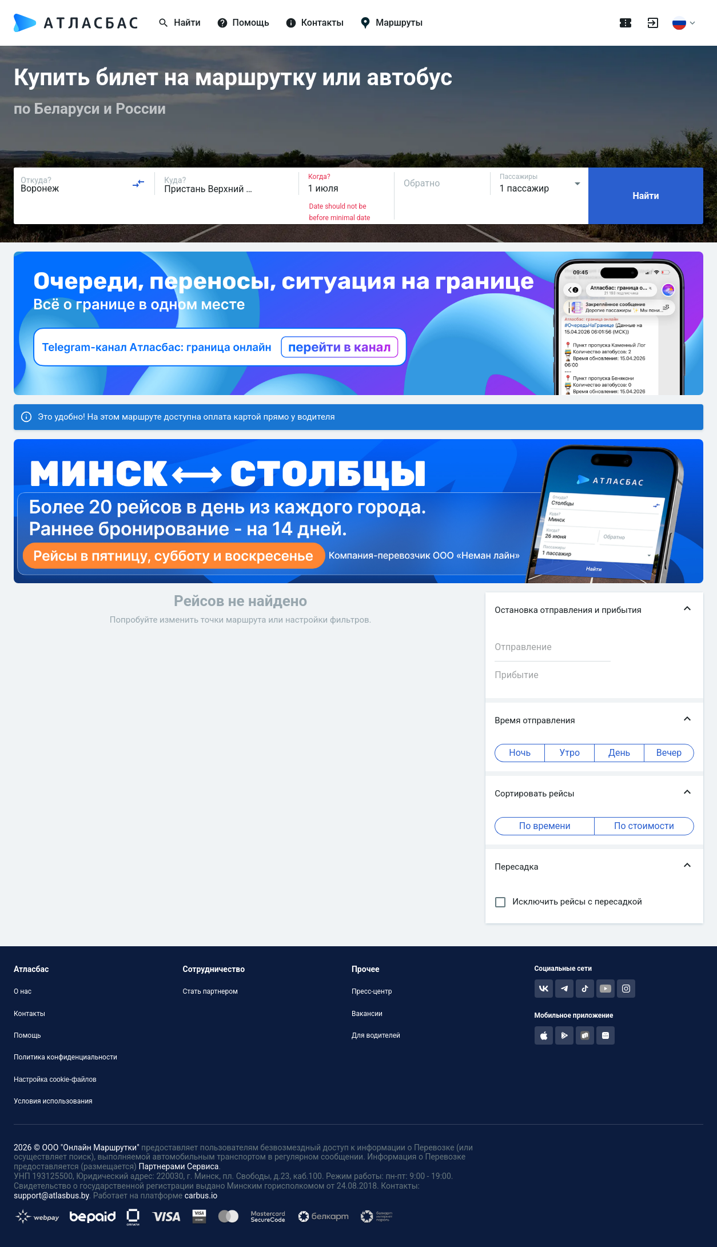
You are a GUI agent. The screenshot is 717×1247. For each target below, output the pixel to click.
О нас (22, 991)
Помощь (27, 1035)
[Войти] (653, 23)
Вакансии (367, 1014)
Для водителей (376, 1035)
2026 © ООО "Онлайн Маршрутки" (77, 1147)
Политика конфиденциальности (65, 1057)
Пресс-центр (372, 991)
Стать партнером (209, 991)
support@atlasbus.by (51, 1195)
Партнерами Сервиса (178, 1166)
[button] (594, 610)
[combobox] (83, 184)
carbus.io (201, 1195)
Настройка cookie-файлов (55, 1079)
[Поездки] (625, 23)
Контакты (29, 1014)
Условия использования (53, 1101)
